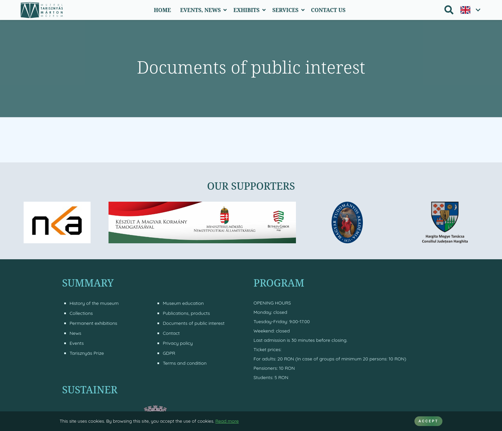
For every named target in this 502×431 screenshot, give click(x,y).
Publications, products (186, 313)
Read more (227, 421)
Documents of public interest (194, 323)
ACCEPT (428, 421)
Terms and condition (185, 363)
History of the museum (94, 303)
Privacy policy (178, 343)
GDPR (169, 353)
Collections (81, 313)
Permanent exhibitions (93, 323)
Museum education (183, 303)
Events (77, 343)
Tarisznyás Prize (87, 353)
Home (162, 10)
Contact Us (328, 10)
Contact (171, 333)
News (75, 333)
